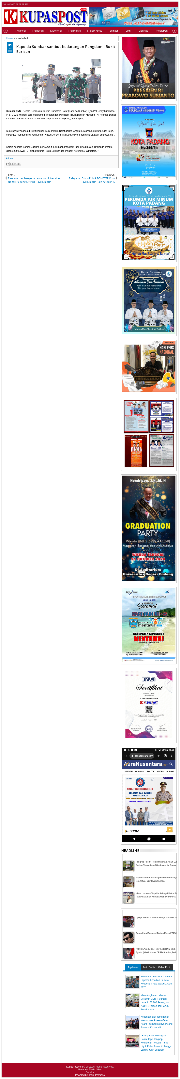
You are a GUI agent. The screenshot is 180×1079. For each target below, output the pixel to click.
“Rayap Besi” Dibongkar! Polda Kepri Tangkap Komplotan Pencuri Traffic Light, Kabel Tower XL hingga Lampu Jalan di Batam (156, 1042)
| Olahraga (134, 30)
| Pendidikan (152, 30)
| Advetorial (48, 30)
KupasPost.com (74, 1066)
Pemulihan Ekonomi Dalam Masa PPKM (156, 933)
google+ (169, 4)
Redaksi (90, 1072)
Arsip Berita (149, 967)
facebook (163, 4)
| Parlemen (29, 30)
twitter (158, 4)
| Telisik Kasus (86, 30)
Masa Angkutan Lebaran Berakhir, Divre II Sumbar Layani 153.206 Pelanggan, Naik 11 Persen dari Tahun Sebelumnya (155, 1002)
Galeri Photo (164, 967)
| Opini (119, 30)
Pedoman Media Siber (90, 1069)
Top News (133, 967)
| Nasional (12, 30)
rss (174, 4)
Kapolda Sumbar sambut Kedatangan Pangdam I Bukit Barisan (65, 49)
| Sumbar (105, 30)
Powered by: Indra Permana (90, 1075)
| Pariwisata (66, 30)
